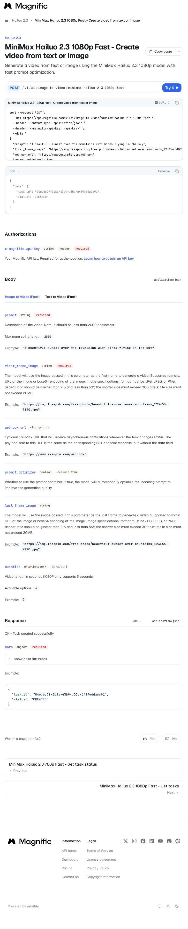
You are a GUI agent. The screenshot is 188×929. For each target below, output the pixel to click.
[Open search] (172, 7)
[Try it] (171, 87)
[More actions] (181, 6)
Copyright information (103, 877)
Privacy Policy (98, 868)
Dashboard (70, 859)
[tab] (22, 296)
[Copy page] (160, 51)
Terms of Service (100, 851)
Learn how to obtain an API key (109, 258)
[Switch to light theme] (168, 906)
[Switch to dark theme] (176, 906)
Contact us (70, 877)
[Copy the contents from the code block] (177, 103)
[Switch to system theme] (159, 906)
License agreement (101, 859)
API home (69, 851)
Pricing (67, 868)
